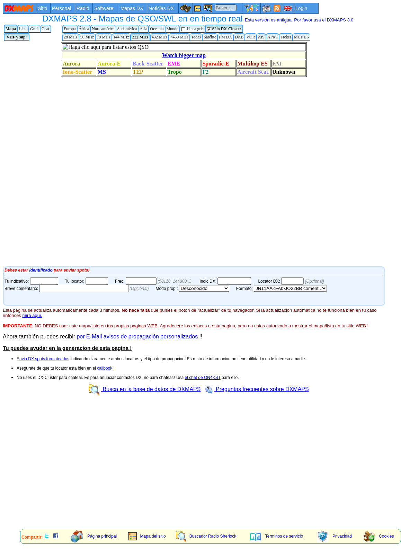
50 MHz (87, 37)
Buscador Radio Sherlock (206, 536)
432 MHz (160, 37)
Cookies (379, 536)
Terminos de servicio (276, 536)
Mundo (173, 28)
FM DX (225, 37)
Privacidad (334, 536)
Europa (70, 28)
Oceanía (156, 28)
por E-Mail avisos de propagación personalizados (137, 336)
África (84, 28)
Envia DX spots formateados (43, 358)
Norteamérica (103, 28)
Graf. (34, 28)
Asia (143, 28)
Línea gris (192, 29)
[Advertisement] (175, 475)
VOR (250, 37)
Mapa (11, 28)
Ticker (285, 37)
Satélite (210, 37)
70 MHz (103, 37)
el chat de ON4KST (203, 377)
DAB (239, 37)
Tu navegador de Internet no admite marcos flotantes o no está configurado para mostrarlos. (176, 153)
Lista (23, 28)
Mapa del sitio (147, 536)
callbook (104, 368)
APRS (272, 37)
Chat (46, 28)
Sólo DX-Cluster (224, 29)
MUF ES (301, 37)
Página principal (94, 536)
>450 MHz (179, 37)
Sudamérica (127, 28)
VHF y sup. (17, 37)
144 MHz (121, 37)
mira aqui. (32, 315)
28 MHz (71, 37)
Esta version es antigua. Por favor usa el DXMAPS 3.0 (299, 20)
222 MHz (140, 37)
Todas (196, 37)
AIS (261, 37)
